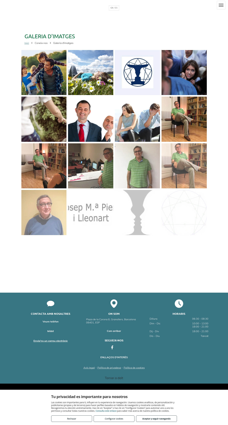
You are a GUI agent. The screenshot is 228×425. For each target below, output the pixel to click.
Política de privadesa (109, 367)
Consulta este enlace (106, 410)
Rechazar (71, 418)
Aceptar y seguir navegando (156, 418)
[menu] (221, 5)
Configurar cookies (114, 418)
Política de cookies (134, 367)
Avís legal (89, 367)
